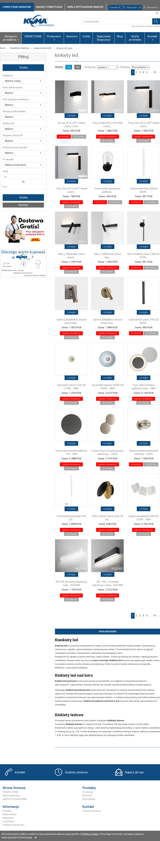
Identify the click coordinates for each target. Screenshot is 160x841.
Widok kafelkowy (68, 67)
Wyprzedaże (88, 799)
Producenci (54, 37)
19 (154, 72)
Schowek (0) (115, 7)
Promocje (87, 792)
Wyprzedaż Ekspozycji (104, 38)
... (150, 72)
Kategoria (8, 75)
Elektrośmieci (9, 814)
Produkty (89, 788)
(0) (132, 7)
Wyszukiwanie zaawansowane (146, 26)
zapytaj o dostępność (107, 136)
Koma (2, 48)
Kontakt (152, 37)
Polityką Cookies (90, 834)
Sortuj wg (89, 67)
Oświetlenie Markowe (19, 48)
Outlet (86, 36)
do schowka (79, 136)
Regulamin (8, 818)
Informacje (10, 807)
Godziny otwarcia (76, 772)
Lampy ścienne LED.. (43, 48)
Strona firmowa (14, 788)
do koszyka (64, 136)
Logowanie (8, 821)
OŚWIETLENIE (32, 36)
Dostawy (7, 811)
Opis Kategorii (107, 631)
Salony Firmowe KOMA (14, 799)
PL (157, 13)
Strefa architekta (135, 38)
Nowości (71, 36)
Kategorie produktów (11, 38)
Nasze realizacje (10, 795)
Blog (120, 36)
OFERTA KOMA (10, 792)
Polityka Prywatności (13, 825)
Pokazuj (124, 67)
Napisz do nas (134, 772)
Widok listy (77, 67)
